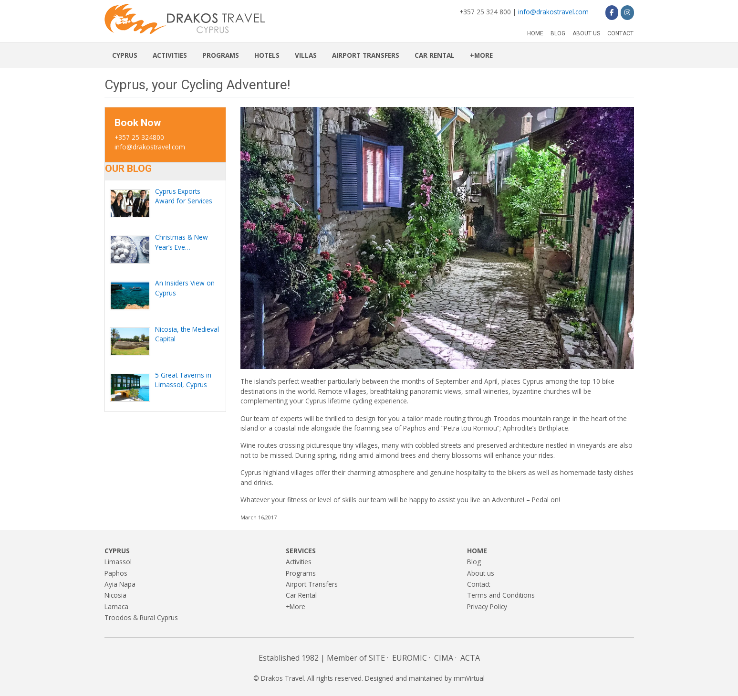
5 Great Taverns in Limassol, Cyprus (183, 379)
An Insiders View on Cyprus (185, 287)
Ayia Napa (119, 584)
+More (481, 55)
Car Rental (435, 55)
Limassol (118, 561)
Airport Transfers (365, 55)
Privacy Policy (487, 606)
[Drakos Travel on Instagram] (627, 12)
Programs (220, 55)
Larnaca (116, 606)
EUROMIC (409, 658)
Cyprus (124, 55)
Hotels (267, 55)
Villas (306, 55)
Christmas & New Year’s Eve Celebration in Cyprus (187, 242)
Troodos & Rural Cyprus (141, 617)
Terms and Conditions (501, 595)
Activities (170, 55)
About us (586, 33)
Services (301, 550)
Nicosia (115, 595)
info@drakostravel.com (553, 11)
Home (535, 33)
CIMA (443, 658)
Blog (558, 33)
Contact (620, 33)
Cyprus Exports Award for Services (183, 196)
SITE (377, 658)
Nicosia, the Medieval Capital (187, 334)
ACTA (470, 658)
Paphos (115, 573)
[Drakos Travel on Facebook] (611, 12)
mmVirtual (469, 678)
